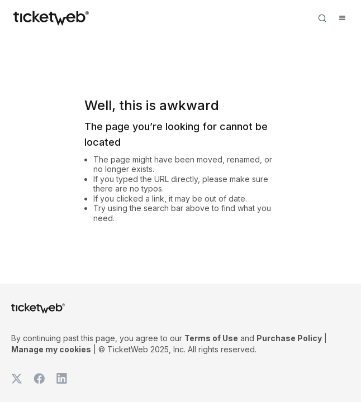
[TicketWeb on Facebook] (39, 378)
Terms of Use (211, 338)
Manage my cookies (51, 349)
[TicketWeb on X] (16, 378)
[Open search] (321, 17)
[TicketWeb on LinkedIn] (61, 378)
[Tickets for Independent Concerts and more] (51, 18)
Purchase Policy (289, 338)
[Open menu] (342, 17)
